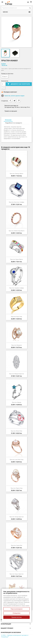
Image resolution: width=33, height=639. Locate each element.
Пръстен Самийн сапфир (16, 288)
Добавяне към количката (18, 84)
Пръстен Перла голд (16, 488)
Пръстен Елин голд (16, 316)
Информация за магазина (11, 632)
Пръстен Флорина (16, 345)
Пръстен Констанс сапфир (16, 202)
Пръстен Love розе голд (16, 459)
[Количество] (3, 84)
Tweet (14, 100)
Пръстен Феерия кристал (16, 373)
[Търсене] (16, 8)
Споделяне (10, 100)
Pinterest (18, 100)
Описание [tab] (8, 120)
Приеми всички (16, 617)
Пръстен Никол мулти (16, 259)
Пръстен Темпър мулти (16, 173)
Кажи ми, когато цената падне (14, 95)
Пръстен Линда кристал (17, 517)
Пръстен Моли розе (16, 431)
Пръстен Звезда (16, 402)
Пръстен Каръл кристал (16, 574)
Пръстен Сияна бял (16, 545)
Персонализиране (16, 609)
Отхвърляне (16, 613)
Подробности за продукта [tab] (13, 123)
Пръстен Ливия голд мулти (16, 230)
